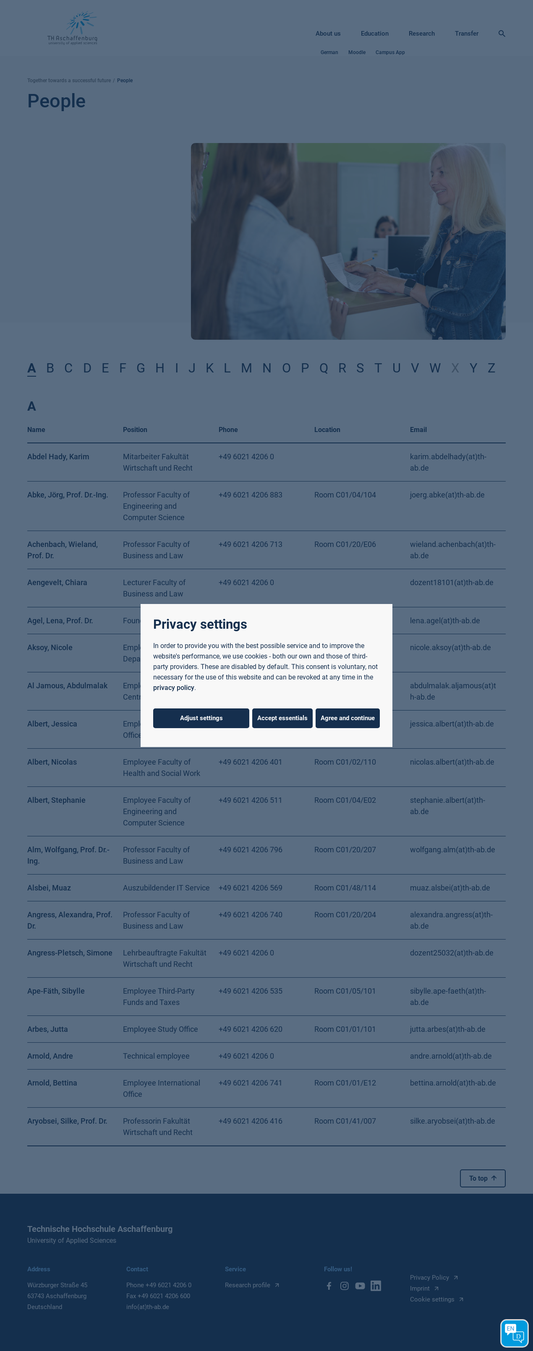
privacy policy (173, 688)
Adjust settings (201, 718)
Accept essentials (282, 718)
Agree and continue (348, 718)
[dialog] (266, 675)
